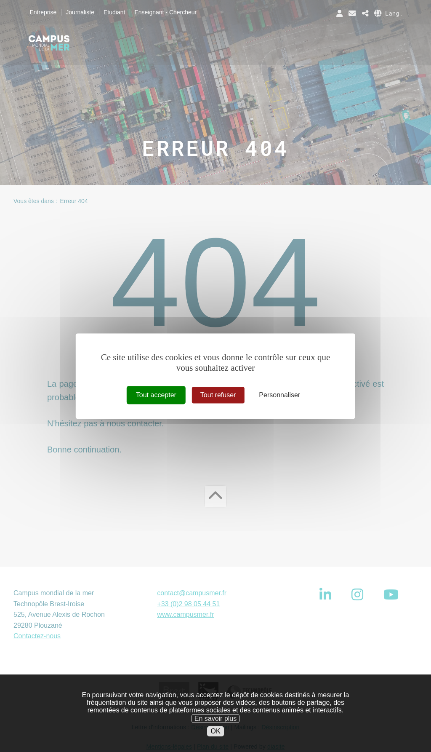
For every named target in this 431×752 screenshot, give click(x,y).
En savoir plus (215, 730)
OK (215, 743)
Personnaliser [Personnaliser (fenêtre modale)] (279, 395)
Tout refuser (218, 395)
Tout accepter (156, 395)
